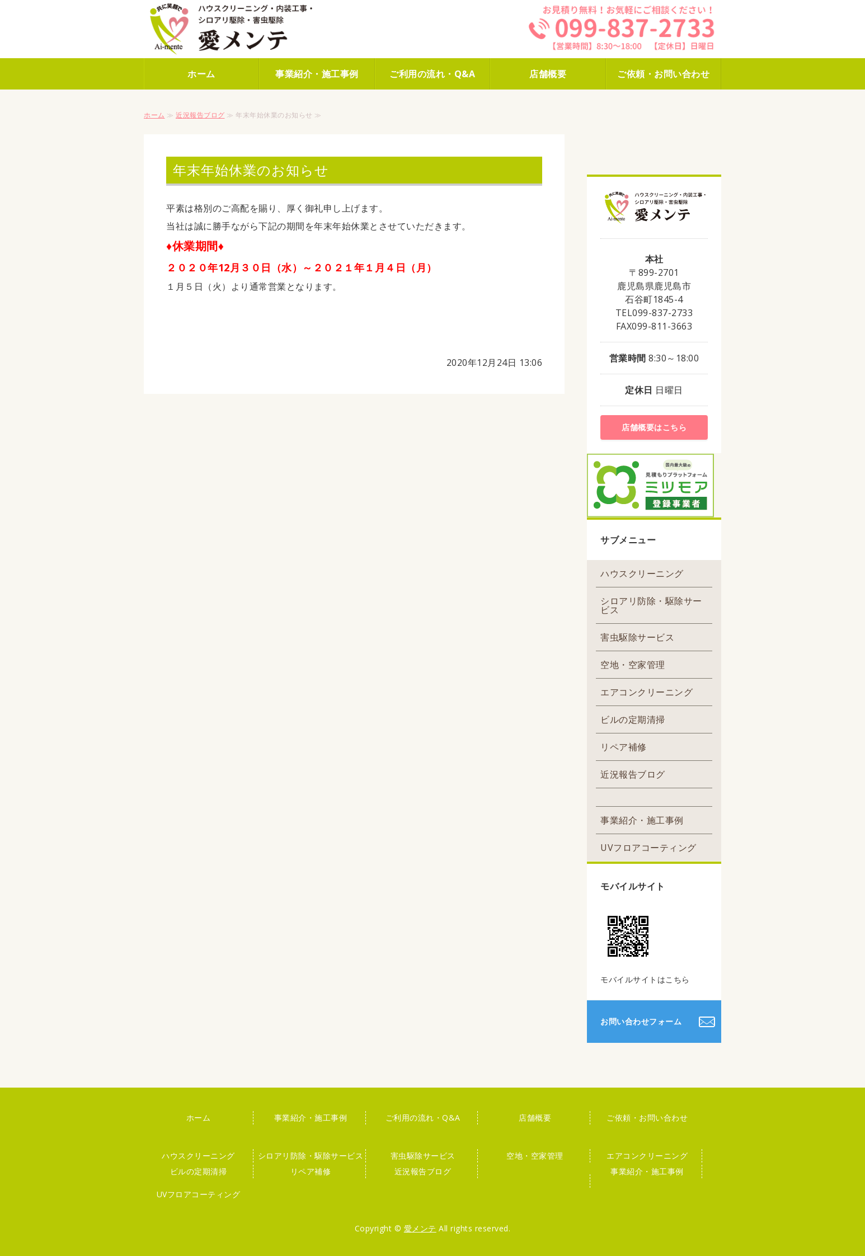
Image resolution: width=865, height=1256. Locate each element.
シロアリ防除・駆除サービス (651, 605)
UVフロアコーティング (648, 847)
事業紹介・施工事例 (317, 74)
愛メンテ (420, 1228)
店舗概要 (547, 74)
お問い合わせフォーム (640, 1021)
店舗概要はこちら (654, 427)
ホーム (201, 74)
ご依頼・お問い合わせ (663, 74)
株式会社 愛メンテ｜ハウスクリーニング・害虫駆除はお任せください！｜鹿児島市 (244, 29)
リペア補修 (623, 747)
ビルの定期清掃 (632, 719)
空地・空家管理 (632, 664)
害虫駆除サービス (637, 637)
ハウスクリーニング (642, 573)
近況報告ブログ (200, 115)
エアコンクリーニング (646, 692)
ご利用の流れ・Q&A (432, 74)
